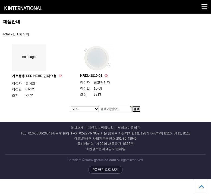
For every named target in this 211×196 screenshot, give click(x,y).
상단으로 (201, 186)
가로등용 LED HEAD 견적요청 (34, 76)
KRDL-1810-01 (91, 76)
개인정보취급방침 (101, 128)
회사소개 (77, 128)
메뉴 (197, 4)
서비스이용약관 (129, 128)
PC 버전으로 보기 (105, 169)
